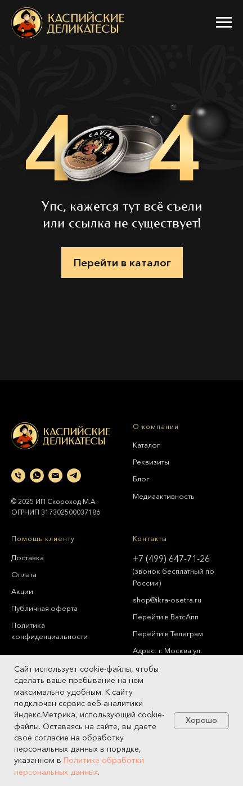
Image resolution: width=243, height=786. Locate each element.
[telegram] (74, 475)
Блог (141, 478)
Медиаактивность (164, 496)
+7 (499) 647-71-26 (171, 558)
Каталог (146, 444)
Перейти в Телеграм (168, 633)
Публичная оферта (44, 608)
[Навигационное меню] (224, 22)
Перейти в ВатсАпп (166, 616)
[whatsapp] (37, 475)
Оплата (24, 574)
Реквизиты (151, 461)
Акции (22, 591)
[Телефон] (18, 475)
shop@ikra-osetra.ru (167, 599)
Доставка (27, 557)
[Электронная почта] (55, 475)
